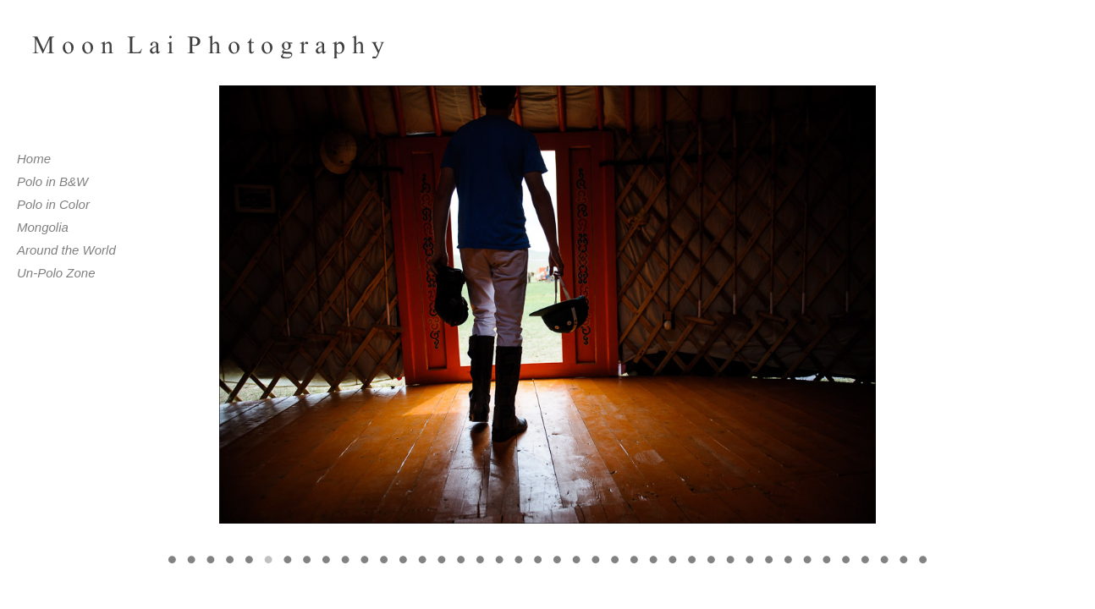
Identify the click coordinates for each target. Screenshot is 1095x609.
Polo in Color (53, 204)
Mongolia (43, 227)
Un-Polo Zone (56, 273)
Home (34, 158)
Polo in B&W (52, 181)
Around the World (66, 250)
